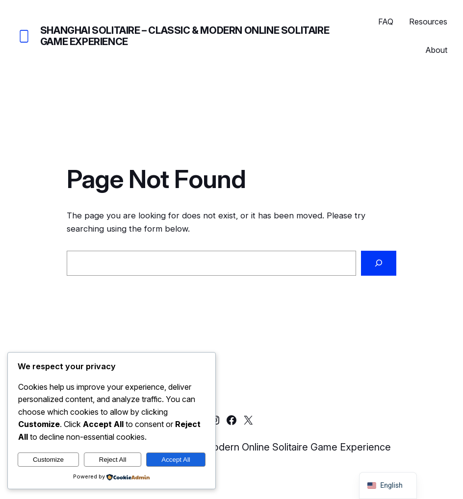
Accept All (175, 459)
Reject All (113, 459)
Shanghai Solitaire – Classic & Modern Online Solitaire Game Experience (184, 36)
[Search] (378, 263)
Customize (48, 459)
